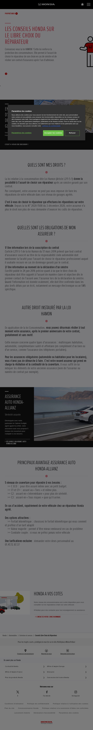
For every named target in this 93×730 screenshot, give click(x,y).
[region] (46, 122)
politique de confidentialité (51, 126)
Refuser (72, 133)
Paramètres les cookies (22, 133)
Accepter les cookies (53, 133)
